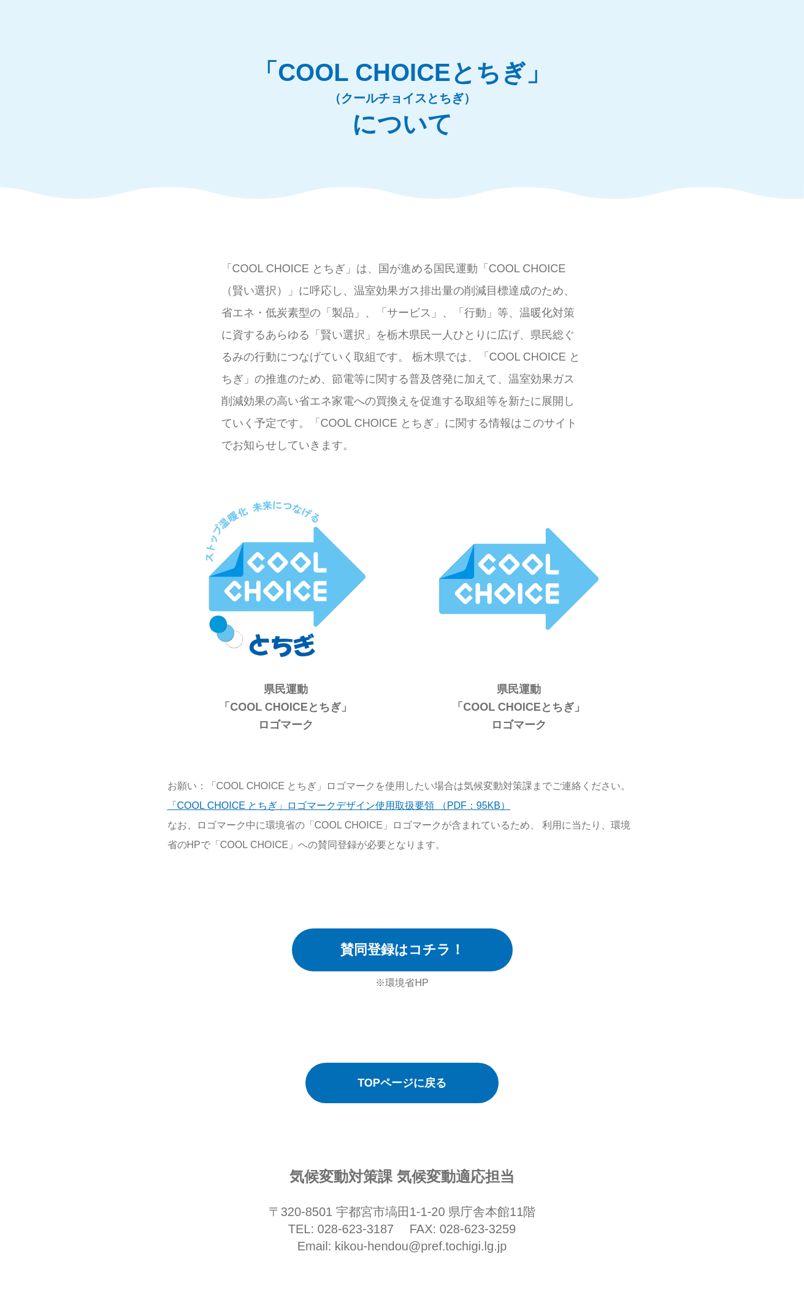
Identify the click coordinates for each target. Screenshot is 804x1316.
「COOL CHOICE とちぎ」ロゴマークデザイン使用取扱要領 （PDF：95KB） (338, 805)
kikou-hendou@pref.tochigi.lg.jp (421, 1246)
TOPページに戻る (402, 1083)
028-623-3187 (356, 1229)
